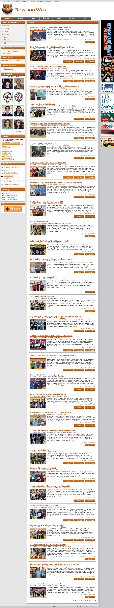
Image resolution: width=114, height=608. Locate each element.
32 (93, 600)
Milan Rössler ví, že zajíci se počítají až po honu (47, 525)
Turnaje (33, 18)
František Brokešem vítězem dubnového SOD (46, 202)
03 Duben (65, 242)
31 (91, 600)
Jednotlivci (90, 138)
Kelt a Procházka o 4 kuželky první (42, 104)
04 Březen (65, 487)
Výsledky (89, 42)
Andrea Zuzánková (19, 125)
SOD (55, 203)
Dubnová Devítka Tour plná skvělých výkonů (46, 375)
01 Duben (70, 125)
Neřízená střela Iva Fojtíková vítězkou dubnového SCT (50, 66)
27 (83, 600)
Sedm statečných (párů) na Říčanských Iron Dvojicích (49, 241)
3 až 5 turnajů (6, 153)
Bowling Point (25, 1)
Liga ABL (32, 1)
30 (89, 600)
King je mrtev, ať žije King (39, 450)
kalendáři (17, 60)
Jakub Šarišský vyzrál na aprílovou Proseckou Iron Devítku (51, 259)
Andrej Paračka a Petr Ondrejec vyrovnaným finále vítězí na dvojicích (55, 316)
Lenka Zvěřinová (19, 84)
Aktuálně (7, 18)
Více (49, 37)
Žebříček (46, 18)
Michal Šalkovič (7, 111)
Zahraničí (72, 18)
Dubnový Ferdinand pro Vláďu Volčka (43, 143)
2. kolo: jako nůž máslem (39, 221)
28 (85, 600)
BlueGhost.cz (94, 606)
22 (73, 600)
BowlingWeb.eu (40, 1)
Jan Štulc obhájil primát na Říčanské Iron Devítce (48, 394)
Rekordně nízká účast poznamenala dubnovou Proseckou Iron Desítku (56, 182)
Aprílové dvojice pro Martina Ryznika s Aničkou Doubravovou (52, 430)
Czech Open (7, 179)
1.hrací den (69, 546)
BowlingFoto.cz (49, 1)
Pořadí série (79, 61)
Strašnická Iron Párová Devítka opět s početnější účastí (50, 412)
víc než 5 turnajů (7, 156)
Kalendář (20, 18)
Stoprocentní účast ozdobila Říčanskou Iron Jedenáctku (50, 27)
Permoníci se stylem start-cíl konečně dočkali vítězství (50, 124)
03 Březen (63, 507)
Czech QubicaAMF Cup (11, 173)
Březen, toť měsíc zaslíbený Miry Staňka (44, 506)
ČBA (7, 98)
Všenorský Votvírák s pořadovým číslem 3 (45, 584)
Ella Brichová (7, 125)
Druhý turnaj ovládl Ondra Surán (42, 297)
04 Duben (67, 29)
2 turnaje (5, 149)
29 (87, 600)
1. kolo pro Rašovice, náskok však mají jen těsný (48, 545)
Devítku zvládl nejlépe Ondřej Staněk (43, 468)
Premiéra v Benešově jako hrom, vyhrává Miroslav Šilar (50, 486)
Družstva (79, 138)
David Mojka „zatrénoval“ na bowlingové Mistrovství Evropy (52, 47)
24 (77, 600)
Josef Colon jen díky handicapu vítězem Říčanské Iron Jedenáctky (54, 564)
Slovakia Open (8, 181)
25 (79, 600)
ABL (84, 18)
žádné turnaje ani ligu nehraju (11, 142)
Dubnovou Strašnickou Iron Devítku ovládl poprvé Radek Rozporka (54, 86)
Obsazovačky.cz (16, 1)
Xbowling (57, 1)
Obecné (58, 18)
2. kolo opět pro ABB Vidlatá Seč (42, 277)
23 (75, 600)
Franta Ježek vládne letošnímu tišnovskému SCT (48, 163)
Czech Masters (8, 176)
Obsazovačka (90, 61)
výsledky (79, 118)
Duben (64, 298)
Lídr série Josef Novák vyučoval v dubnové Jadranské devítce (52, 355)
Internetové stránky (78, 606)
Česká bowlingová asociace (12, 184)
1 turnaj (4, 146)
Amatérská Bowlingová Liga (12, 167)
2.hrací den (69, 223)
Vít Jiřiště (7, 84)
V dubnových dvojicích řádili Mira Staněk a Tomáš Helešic (51, 336)
